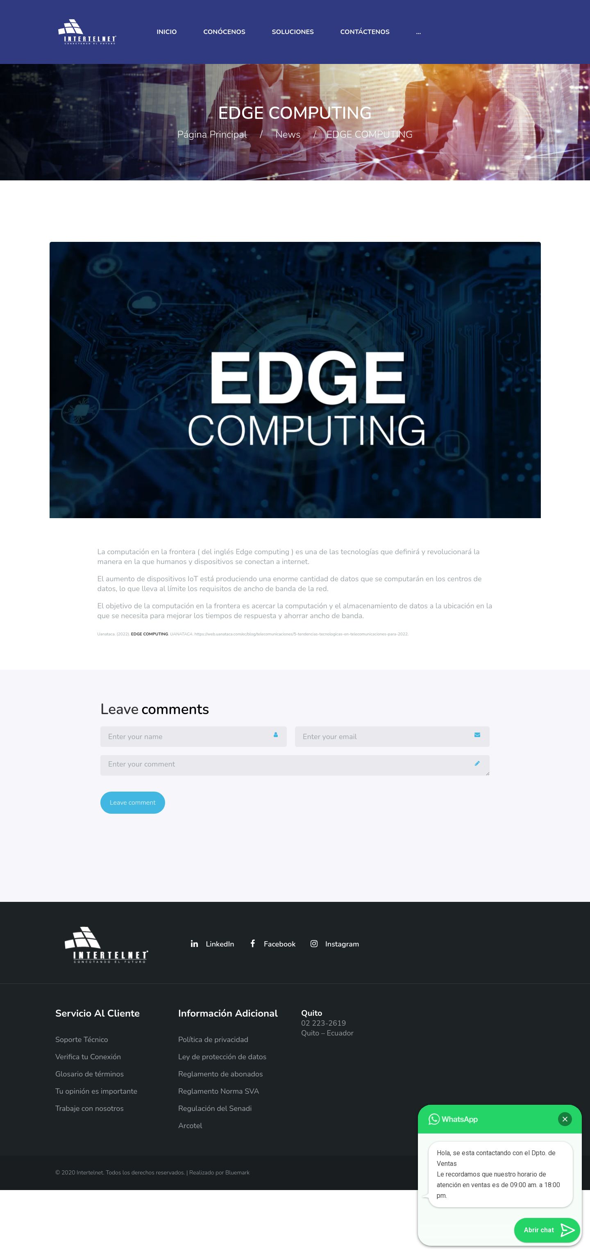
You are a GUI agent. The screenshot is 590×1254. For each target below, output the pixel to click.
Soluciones (293, 31)
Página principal (212, 134)
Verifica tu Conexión (88, 1057)
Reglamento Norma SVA (218, 1091)
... (418, 31)
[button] (565, 1119)
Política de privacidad (213, 1039)
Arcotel (190, 1125)
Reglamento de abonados (220, 1074)
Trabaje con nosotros (89, 1108)
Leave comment (133, 802)
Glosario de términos (89, 1074)
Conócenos (224, 31)
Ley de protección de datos (222, 1057)
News (287, 134)
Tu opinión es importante (96, 1091)
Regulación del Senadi (215, 1108)
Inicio (167, 31)
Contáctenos (365, 31)
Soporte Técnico (81, 1039)
